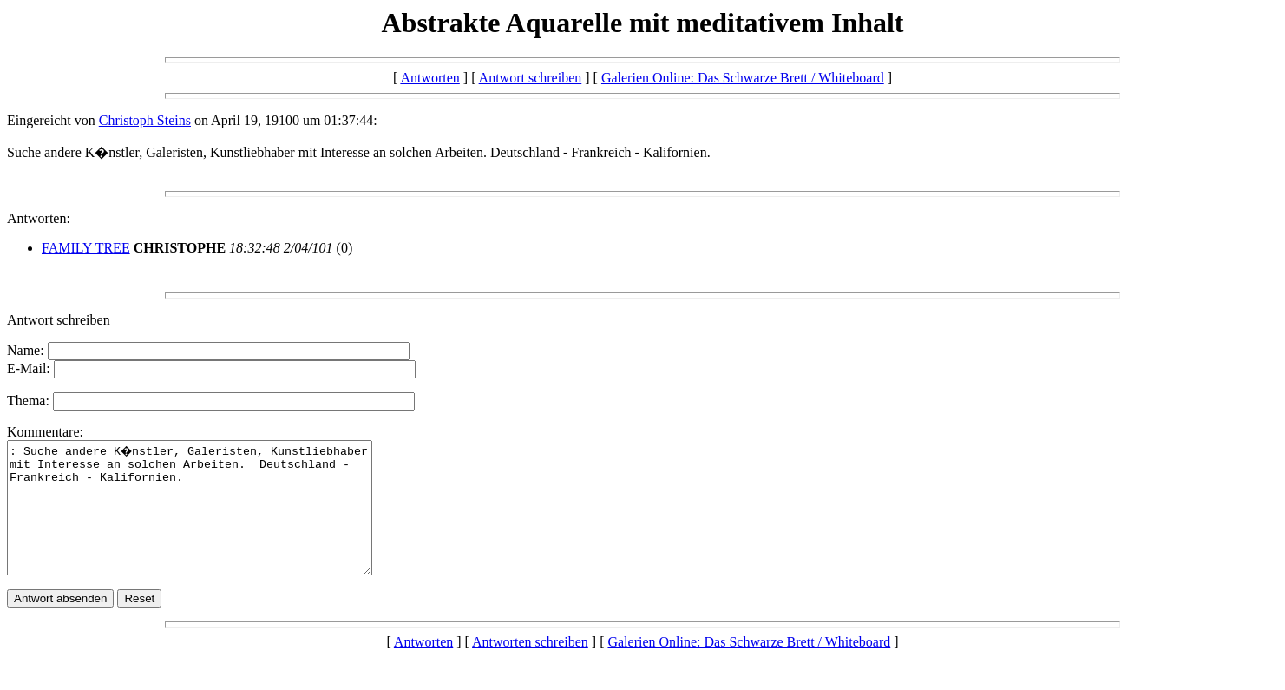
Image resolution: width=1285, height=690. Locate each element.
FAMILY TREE (86, 247)
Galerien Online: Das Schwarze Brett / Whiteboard (742, 77)
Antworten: (38, 218)
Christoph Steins (145, 120)
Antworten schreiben (530, 667)
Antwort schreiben (530, 77)
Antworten (429, 77)
